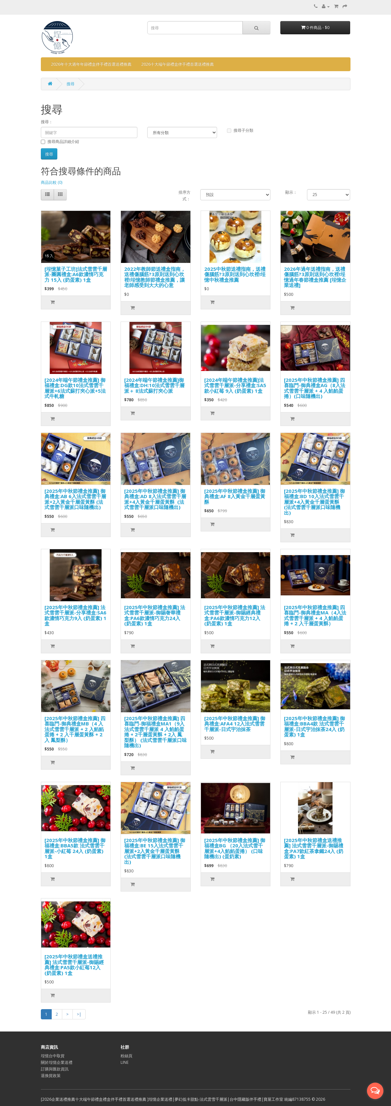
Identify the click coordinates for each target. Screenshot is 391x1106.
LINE (124, 1062)
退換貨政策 (51, 1075)
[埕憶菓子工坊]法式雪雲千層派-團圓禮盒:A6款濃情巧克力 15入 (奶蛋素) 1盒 (75, 274)
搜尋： (47, 122)
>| (79, 1014)
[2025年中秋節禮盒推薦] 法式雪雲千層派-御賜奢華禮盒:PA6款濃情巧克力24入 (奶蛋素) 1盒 (154, 615)
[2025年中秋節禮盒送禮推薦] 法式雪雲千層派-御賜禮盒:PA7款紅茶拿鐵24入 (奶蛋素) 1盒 (313, 848)
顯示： (291, 192)
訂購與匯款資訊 (55, 1069)
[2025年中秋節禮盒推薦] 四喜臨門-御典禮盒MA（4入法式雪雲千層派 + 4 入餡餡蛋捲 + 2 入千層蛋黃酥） (315, 615)
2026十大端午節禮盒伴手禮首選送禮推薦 (177, 64)
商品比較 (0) (51, 182)
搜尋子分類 (240, 130)
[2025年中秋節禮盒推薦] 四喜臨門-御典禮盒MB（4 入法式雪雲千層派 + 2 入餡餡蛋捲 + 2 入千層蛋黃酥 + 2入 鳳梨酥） (74, 729)
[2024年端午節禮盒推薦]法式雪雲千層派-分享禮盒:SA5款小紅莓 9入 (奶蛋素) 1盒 (235, 385)
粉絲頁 (126, 1056)
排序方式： (184, 195)
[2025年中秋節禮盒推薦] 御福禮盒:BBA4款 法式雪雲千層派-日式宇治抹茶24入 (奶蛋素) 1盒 (314, 726)
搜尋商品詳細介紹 (60, 141)
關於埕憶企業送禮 (56, 1062)
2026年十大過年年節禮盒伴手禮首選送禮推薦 (91, 64)
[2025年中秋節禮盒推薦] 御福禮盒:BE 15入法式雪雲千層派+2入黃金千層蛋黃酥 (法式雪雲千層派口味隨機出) (154, 851)
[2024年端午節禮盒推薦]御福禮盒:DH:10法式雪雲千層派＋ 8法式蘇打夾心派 (154, 385)
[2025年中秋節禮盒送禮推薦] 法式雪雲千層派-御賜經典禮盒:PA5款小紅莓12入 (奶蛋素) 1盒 (74, 964)
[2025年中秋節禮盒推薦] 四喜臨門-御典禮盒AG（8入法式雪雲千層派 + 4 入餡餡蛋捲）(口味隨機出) (314, 388)
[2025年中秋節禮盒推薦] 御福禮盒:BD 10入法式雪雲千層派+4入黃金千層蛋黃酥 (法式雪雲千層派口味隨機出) (314, 502)
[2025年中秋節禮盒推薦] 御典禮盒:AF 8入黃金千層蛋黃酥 (234, 496)
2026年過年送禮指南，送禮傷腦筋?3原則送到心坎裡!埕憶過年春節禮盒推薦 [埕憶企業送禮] (315, 277)
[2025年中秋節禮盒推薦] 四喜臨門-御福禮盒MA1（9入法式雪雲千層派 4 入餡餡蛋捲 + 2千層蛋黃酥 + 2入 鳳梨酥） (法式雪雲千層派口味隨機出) (155, 732)
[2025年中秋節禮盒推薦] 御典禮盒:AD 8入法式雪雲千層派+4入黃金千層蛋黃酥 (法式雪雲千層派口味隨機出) (155, 499)
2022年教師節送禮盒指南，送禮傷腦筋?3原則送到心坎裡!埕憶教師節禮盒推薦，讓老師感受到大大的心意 (154, 277)
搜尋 (70, 84)
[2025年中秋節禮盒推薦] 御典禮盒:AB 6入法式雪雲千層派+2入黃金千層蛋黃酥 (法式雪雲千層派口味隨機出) (75, 499)
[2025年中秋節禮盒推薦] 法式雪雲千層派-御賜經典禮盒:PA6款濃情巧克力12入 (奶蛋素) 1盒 (234, 615)
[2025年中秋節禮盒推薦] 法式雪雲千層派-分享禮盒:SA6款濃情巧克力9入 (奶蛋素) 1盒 (75, 615)
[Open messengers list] (375, 1091)
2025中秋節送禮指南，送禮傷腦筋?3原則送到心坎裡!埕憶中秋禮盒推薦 (234, 274)
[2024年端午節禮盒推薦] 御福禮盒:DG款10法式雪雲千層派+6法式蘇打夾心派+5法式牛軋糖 (75, 388)
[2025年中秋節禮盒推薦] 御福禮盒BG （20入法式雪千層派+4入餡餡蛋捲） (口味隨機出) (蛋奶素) (234, 848)
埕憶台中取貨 (53, 1056)
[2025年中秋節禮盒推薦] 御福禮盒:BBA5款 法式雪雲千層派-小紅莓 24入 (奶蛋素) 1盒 (74, 848)
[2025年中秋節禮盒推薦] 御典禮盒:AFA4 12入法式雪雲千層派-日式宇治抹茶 (234, 723)
